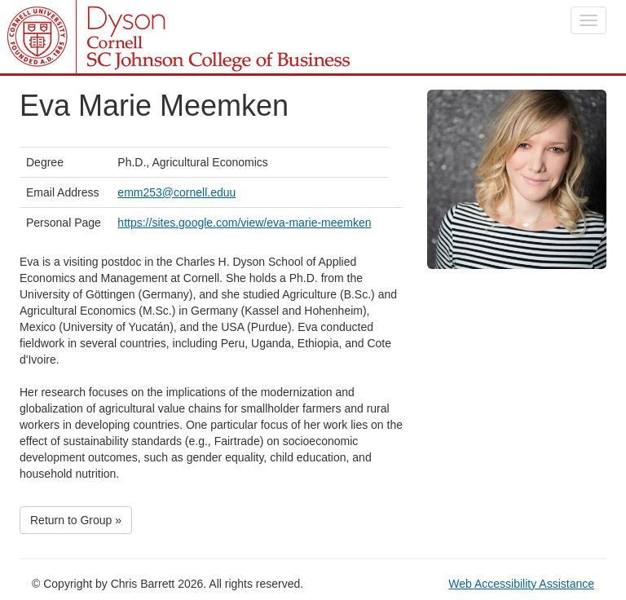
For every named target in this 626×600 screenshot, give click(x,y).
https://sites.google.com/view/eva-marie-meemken (244, 222)
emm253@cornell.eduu (176, 192)
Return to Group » (75, 520)
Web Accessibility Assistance (521, 583)
